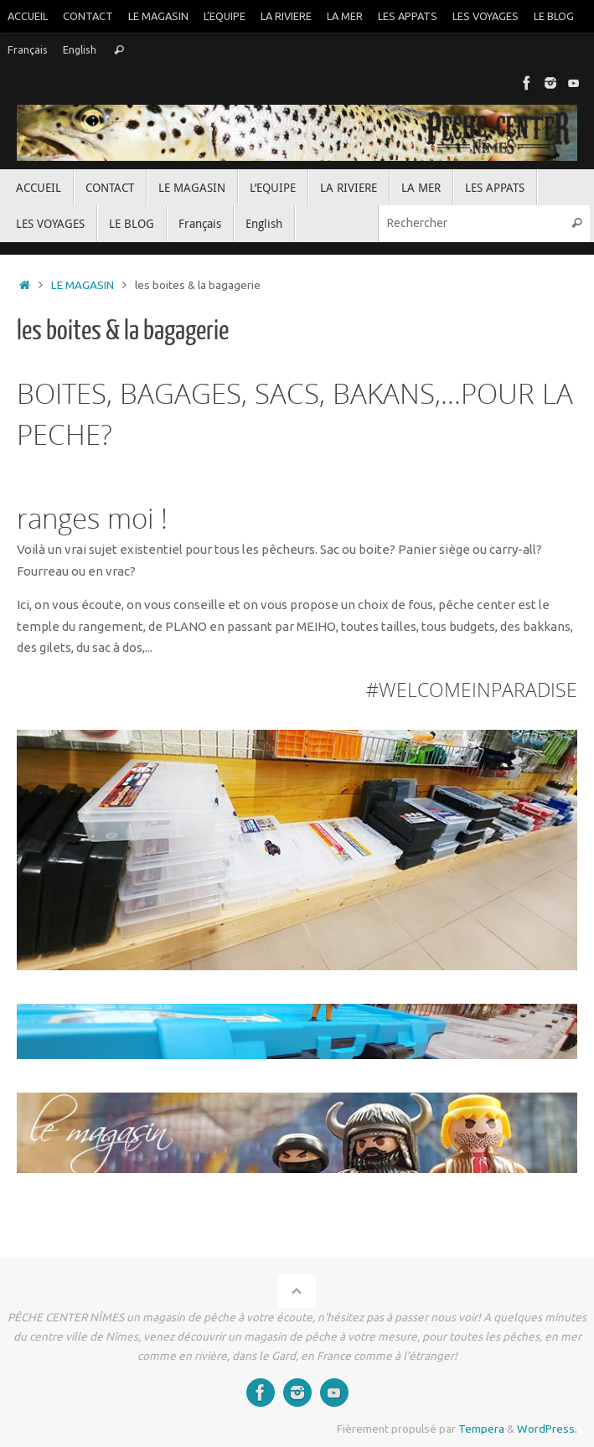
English (79, 49)
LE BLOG (554, 16)
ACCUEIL (28, 16)
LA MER (345, 16)
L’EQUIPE (224, 16)
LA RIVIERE (286, 16)
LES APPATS (407, 16)
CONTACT (88, 16)
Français (28, 49)
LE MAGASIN (158, 16)
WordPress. (547, 1428)
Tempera (481, 1428)
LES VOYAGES (485, 16)
